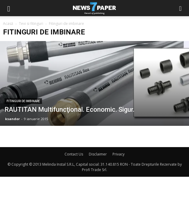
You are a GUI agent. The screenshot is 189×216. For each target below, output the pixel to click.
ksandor (12, 119)
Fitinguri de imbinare (23, 101)
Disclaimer (98, 154)
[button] (180, 8)
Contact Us (73, 154)
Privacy (118, 154)
